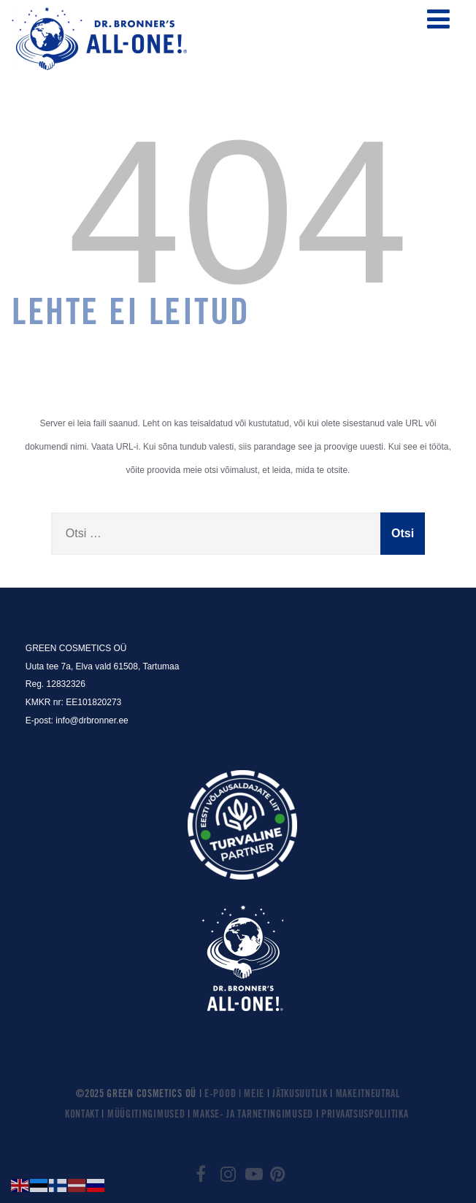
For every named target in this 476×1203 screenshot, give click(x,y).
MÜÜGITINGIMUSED (146, 1115)
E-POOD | (224, 1095)
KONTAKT (82, 1115)
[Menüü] (438, 19)
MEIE (255, 1095)
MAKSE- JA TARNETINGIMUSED (253, 1115)
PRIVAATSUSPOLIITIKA (364, 1115)
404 (237, 212)
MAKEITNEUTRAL (368, 1095)
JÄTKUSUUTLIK (299, 1095)
